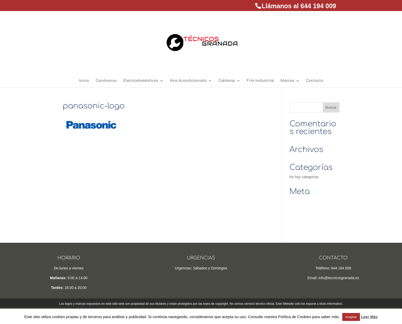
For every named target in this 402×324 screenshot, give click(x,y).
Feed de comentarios (306, 217)
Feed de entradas (303, 209)
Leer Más (369, 317)
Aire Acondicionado (188, 81)
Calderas (226, 81)
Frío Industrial (260, 81)
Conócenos (106, 81)
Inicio (84, 81)
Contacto (314, 81)
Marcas (287, 81)
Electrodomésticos (140, 81)
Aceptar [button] (351, 317)
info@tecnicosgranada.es (338, 278)
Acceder (296, 201)
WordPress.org (301, 224)
